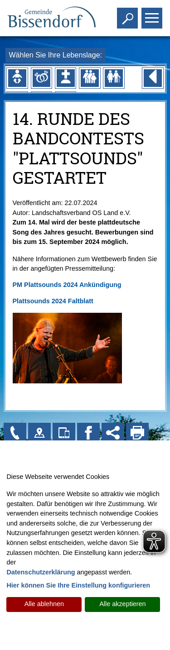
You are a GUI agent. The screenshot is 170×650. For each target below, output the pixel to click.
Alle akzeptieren (122, 603)
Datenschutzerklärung (40, 572)
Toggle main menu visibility (153, 14)
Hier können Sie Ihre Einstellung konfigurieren (78, 585)
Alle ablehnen (44, 603)
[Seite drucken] (137, 434)
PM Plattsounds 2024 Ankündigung (67, 284)
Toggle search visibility (128, 14)
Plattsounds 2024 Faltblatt (53, 301)
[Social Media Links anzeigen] (113, 434)
